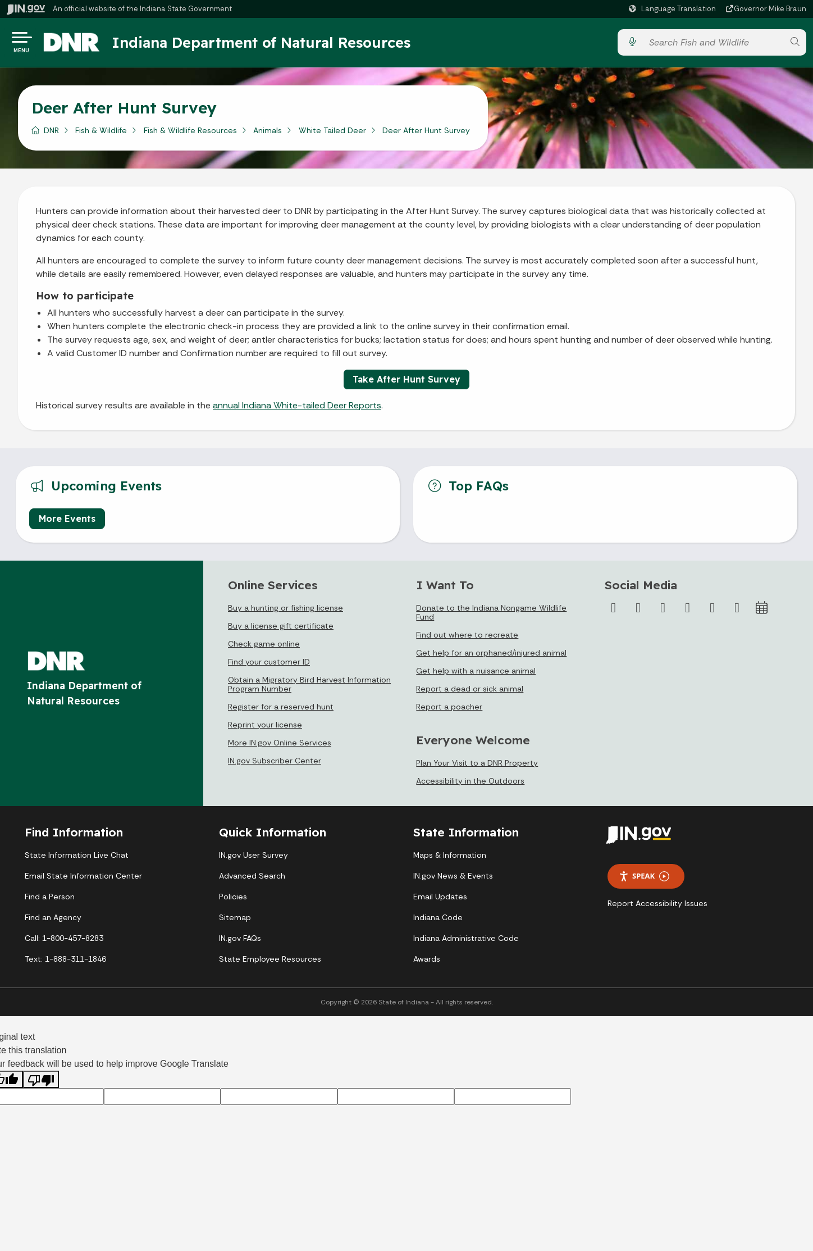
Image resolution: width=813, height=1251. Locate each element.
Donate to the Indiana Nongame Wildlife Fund (491, 616)
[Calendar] (762, 612)
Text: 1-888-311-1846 (65, 963)
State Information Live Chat (77, 859)
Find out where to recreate (467, 639)
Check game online (264, 648)
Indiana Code (438, 922)
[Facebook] (614, 612)
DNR (51, 134)
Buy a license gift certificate (281, 630)
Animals (267, 134)
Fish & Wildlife (101, 134)
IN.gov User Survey (253, 859)
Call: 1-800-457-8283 (64, 943)
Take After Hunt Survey (406, 383)
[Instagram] (663, 612)
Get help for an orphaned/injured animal (491, 657)
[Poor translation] (41, 1084)
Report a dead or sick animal (469, 693)
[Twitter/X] (638, 612)
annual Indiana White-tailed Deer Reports (297, 410)
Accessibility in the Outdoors (470, 785)
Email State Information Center (83, 880)
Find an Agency (53, 922)
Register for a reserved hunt (281, 711)
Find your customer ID (269, 666)
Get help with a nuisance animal (476, 675)
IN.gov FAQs (240, 943)
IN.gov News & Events (453, 880)
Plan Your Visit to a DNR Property (477, 767)
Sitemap (235, 922)
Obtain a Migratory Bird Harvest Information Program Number (309, 688)
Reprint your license (265, 729)
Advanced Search (252, 880)
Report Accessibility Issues (657, 908)
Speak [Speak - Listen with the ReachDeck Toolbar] (644, 880)
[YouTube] (688, 612)
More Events (67, 523)
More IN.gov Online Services (279, 747)
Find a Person (50, 901)
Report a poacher (449, 711)
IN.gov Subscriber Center (274, 765)
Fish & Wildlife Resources (190, 134)
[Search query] (713, 45)
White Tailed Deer (332, 134)
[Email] (737, 612)
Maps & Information (449, 859)
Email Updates (440, 901)
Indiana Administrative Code (466, 943)
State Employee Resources (270, 963)
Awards (426, 963)
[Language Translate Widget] (674, 9)
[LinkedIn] (712, 612)
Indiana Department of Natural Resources (272, 44)
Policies (233, 901)
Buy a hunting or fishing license (285, 612)
